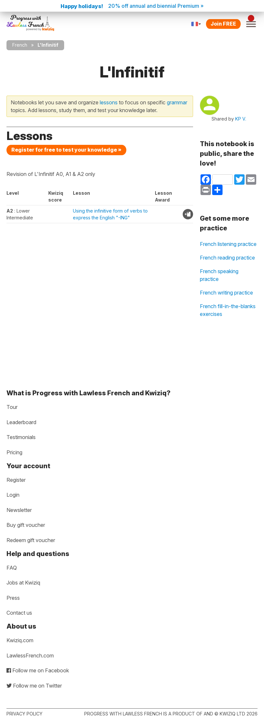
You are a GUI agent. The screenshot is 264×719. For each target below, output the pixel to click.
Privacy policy (24, 713)
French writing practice (226, 292)
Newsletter (19, 510)
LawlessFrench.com (30, 655)
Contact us (19, 612)
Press (13, 598)
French (19, 45)
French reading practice (227, 257)
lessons (109, 102)
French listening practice (228, 244)
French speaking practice (219, 275)
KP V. (240, 119)
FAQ (11, 567)
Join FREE (223, 23)
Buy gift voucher (25, 525)
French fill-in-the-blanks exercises (228, 310)
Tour (11, 407)
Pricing (14, 452)
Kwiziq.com (19, 640)
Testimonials (21, 437)
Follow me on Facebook (37, 670)
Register (16, 480)
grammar (177, 102)
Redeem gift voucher (30, 540)
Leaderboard (21, 422)
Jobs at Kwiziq (23, 582)
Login (12, 495)
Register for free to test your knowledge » (66, 149)
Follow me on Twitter (34, 685)
